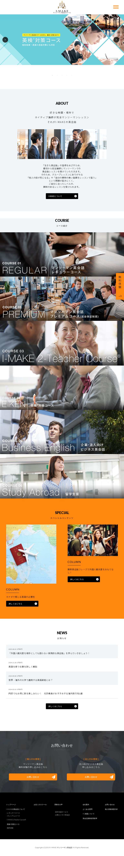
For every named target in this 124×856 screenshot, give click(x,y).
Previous (5, 39)
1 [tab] (52, 75)
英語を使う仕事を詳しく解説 (23, 666)
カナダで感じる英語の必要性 (20, 596)
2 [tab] (57, 75)
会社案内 (86, 804)
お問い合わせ (33, 776)
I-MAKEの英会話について (15, 809)
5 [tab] (71, 75)
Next (116, 39)
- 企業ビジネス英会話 (62, 815)
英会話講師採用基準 (90, 818)
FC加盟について (88, 814)
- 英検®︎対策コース (13, 824)
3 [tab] (62, 75)
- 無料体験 (9, 828)
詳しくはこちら (15, 603)
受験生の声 (58, 804)
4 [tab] (66, 75)
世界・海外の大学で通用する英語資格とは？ (31, 680)
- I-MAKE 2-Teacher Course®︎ (16, 820)
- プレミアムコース (13, 816)
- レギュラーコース (13, 813)
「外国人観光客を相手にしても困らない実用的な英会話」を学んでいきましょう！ (50, 653)
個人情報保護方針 (111, 809)
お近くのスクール (40, 804)
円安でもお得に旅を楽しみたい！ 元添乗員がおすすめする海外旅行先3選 (46, 693)
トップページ (11, 804)
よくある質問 (87, 809)
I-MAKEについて (55, 196)
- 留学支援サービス (61, 812)
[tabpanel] (62, 39)
